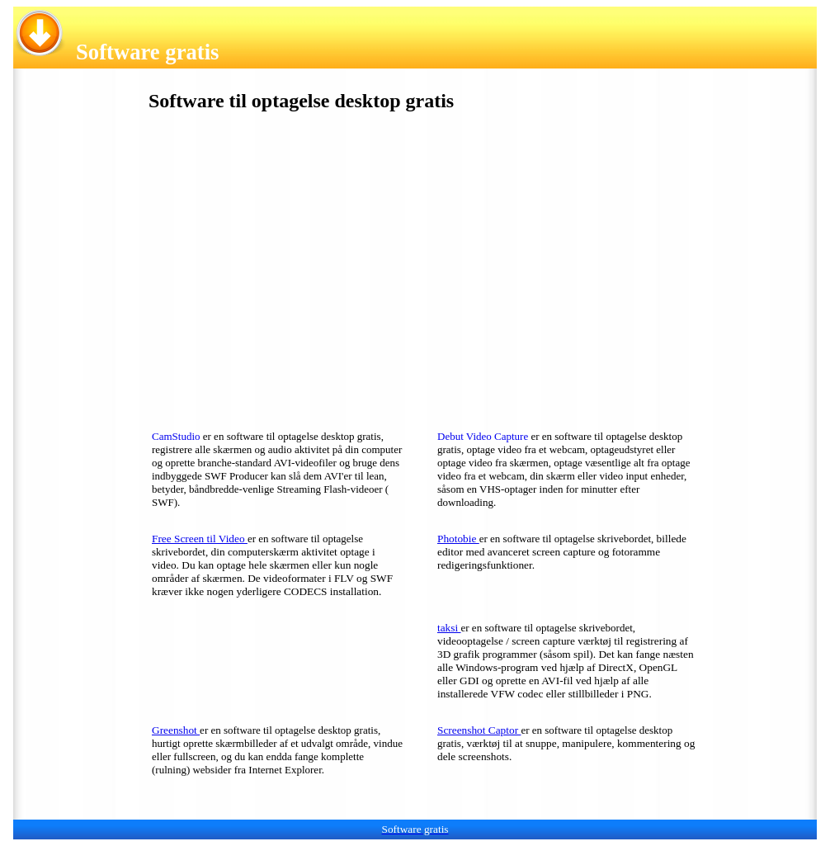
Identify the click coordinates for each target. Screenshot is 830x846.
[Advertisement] (266, 266)
